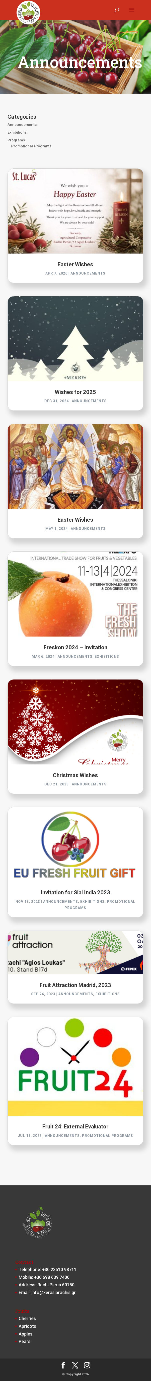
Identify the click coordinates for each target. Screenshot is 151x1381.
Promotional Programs (31, 146)
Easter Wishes (75, 264)
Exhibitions (17, 132)
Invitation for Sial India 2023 (75, 892)
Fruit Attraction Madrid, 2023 (75, 985)
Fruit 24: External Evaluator (75, 1126)
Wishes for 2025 (75, 392)
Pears (24, 1341)
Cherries (27, 1318)
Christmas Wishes (75, 775)
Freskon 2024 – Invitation (75, 647)
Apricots (27, 1326)
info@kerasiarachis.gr (53, 1292)
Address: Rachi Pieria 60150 (47, 1284)
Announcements (22, 124)
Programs (16, 140)
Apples (25, 1334)
